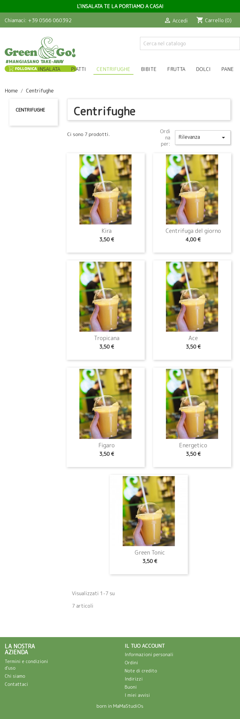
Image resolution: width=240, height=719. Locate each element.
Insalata (49, 69)
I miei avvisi (137, 695)
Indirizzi (134, 679)
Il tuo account (145, 645)
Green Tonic (150, 552)
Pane (227, 69)
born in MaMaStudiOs (120, 706)
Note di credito (141, 671)
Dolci (203, 69)
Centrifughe (113, 69)
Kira (107, 231)
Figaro (106, 445)
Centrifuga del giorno (193, 231)
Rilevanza (202, 137)
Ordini (131, 663)
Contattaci (16, 684)
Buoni (131, 687)
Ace (193, 338)
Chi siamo (15, 676)
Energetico (193, 445)
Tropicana (106, 338)
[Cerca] (190, 43)
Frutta (176, 69)
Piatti (78, 69)
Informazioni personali (149, 654)
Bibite (149, 69)
